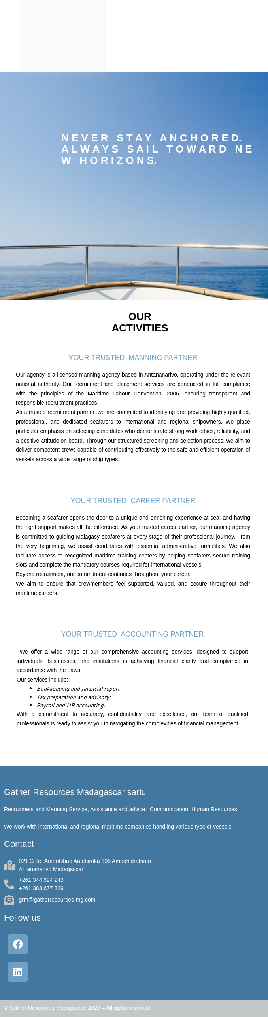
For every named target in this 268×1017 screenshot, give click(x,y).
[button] (257, 35)
